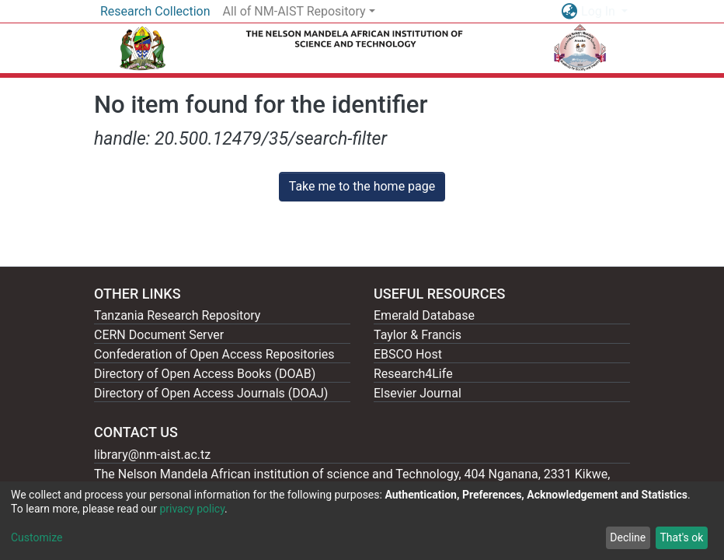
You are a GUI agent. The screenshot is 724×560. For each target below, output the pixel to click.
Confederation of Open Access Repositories (214, 354)
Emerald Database (424, 315)
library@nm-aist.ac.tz (152, 454)
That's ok (681, 537)
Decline (628, 537)
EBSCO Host (408, 354)
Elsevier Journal (417, 393)
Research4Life (413, 373)
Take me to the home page (362, 186)
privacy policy (192, 508)
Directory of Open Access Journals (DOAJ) (211, 393)
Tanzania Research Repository (177, 315)
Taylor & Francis (417, 334)
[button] (569, 11)
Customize (36, 537)
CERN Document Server (159, 334)
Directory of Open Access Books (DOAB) (204, 373)
